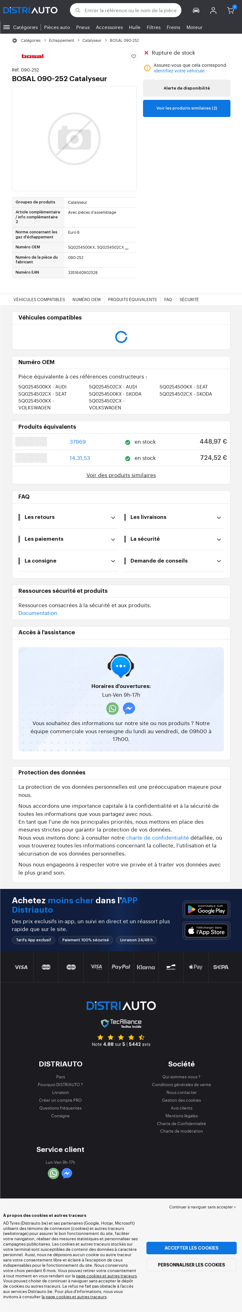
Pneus (83, 27)
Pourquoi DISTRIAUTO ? (60, 1084)
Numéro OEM (86, 299)
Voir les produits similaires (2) (186, 108)
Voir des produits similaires (121, 474)
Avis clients (181, 1107)
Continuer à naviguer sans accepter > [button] (202, 1206)
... (127, 247)
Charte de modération (181, 1131)
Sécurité (189, 299)
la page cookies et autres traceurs (74, 1296)
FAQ (168, 299)
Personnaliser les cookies (191, 1265)
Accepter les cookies (192, 1248)
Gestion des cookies (181, 1100)
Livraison (60, 1092)
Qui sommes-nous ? (181, 1076)
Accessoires (109, 27)
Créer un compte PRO (60, 1100)
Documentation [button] (37, 612)
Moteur (194, 27)
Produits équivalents (132, 299)
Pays (60, 1076)
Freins (173, 27)
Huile (135, 27)
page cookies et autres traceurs (106, 1275)
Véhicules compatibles (39, 299)
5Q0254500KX (42, 386)
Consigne (60, 1115)
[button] (196, 10)
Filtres (154, 27)
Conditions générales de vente (181, 1084)
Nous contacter (181, 1092)
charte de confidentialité (157, 837)
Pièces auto (57, 27)
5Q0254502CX (113, 386)
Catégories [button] (25, 27)
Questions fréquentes (60, 1107)
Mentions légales (181, 1115)
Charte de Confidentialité (181, 1123)
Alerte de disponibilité (187, 88)
